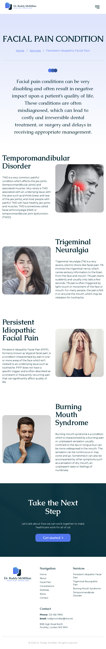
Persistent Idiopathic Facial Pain (87, 576)
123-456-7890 (56, 614)
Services (35, 50)
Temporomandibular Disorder (83, 594)
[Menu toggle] (97, 7)
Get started (51, 538)
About (43, 578)
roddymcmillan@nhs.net (60, 618)
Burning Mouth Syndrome (87, 588)
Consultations (47, 586)
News (43, 594)
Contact (44, 598)
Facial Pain (45, 582)
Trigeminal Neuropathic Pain (85, 583)
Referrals (44, 590)
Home (20, 50)
